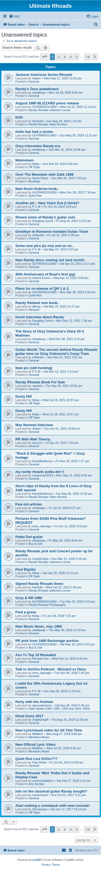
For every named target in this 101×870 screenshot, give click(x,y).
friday (35, 163)
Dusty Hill (23, 396)
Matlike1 (37, 733)
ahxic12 (37, 442)
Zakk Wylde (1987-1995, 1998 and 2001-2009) (59, 708)
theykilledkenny (42, 461)
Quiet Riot (35, 195)
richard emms (41, 278)
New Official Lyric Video (35, 744)
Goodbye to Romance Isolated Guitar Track (51, 231)
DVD (19, 117)
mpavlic (37, 385)
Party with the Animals (34, 702)
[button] (44, 57)
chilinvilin (38, 235)
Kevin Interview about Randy (39, 317)
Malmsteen (24, 160)
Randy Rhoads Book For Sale (40, 382)
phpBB (37, 859)
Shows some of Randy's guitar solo (45, 217)
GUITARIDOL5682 (44, 106)
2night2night (40, 558)
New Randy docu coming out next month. (50, 260)
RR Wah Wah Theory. (33, 439)
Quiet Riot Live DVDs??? (36, 759)
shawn (36, 78)
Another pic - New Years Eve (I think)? (47, 203)
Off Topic (34, 167)
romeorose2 (40, 795)
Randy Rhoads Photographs (47, 604)
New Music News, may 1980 (38, 626)
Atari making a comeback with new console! (52, 806)
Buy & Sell (35, 543)
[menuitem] (14, 16)
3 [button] (64, 56)
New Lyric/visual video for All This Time (48, 730)
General (34, 81)
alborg (36, 306)
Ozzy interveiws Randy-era (37, 146)
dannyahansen (41, 705)
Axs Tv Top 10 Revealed (35, 655)
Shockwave (39, 809)
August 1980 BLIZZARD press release (47, 103)
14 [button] (88, 56)
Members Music (39, 737)
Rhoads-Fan (40, 658)
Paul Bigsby (25, 569)
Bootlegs (34, 181)
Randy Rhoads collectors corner (50, 110)
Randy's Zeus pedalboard (36, 89)
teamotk (37, 587)
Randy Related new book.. (37, 303)
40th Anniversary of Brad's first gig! (45, 274)
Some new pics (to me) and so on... (45, 246)
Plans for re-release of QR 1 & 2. (42, 289)
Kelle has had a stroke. (34, 132)
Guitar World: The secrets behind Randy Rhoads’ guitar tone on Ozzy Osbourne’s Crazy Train (56, 352)
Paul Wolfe (39, 762)
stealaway (38, 92)
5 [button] (77, 56)
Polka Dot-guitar (29, 537)
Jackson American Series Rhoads (43, 75)
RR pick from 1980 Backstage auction (47, 641)
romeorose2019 (42, 475)
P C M (36, 206)
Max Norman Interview (34, 425)
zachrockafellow (42, 780)
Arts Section (36, 784)
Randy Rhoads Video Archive (48, 124)
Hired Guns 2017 (29, 716)
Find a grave (25, 612)
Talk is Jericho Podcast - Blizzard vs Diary (50, 669)
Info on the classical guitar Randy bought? (51, 791)
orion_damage (41, 526)
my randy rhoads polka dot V (39, 472)
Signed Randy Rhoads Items (39, 584)
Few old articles (28, 504)
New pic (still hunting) (33, 368)
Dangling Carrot (42, 220)
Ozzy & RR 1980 (28, 598)
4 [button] (71, 56)
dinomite (37, 121)
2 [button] (59, 56)
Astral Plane (40, 178)
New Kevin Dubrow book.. (37, 189)
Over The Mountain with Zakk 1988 (44, 174)
